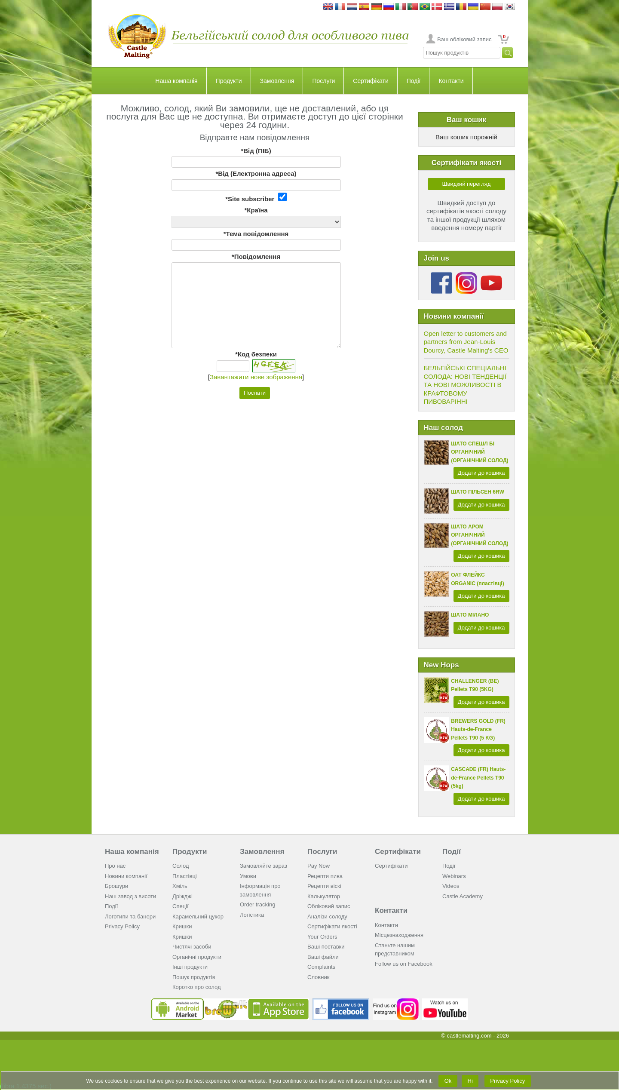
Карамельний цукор (198, 916)
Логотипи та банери (130, 916)
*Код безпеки (256, 354)
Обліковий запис (328, 906)
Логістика (252, 915)
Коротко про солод (196, 987)
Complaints (321, 967)
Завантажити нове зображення (256, 377)
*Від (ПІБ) (256, 150)
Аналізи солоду (327, 916)
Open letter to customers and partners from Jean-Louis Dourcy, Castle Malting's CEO (466, 342)
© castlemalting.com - (475, 1035)
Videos (451, 886)
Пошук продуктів (193, 977)
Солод (180, 866)
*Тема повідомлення (256, 233)
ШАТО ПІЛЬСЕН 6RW (477, 492)
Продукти (229, 80)
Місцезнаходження (399, 935)
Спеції (180, 906)
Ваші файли (323, 957)
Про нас (115, 866)
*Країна (255, 210)
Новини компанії (126, 876)
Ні (470, 1081)
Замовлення (277, 80)
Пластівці (184, 876)
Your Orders (322, 936)
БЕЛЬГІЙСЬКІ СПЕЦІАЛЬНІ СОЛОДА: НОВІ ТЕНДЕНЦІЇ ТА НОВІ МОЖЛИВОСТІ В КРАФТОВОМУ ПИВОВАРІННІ (465, 384)
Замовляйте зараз (263, 866)
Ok (448, 1081)
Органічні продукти (196, 957)
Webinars (454, 876)
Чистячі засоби (191, 946)
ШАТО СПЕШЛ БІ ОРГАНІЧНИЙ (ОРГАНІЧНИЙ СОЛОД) (479, 452)
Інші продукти (190, 967)
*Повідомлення (256, 256)
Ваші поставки (326, 946)
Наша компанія (176, 80)
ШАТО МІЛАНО (470, 615)
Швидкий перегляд (466, 184)
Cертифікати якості (332, 926)
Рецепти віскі (324, 886)
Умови (248, 876)
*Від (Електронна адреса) (255, 173)
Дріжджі (182, 896)
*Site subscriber (256, 198)
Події (414, 80)
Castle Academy (462, 896)
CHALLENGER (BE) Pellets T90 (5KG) (475, 685)
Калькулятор (323, 896)
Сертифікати (370, 80)
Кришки (182, 926)
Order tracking (257, 904)
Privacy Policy (122, 926)
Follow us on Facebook (403, 964)
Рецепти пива (325, 876)
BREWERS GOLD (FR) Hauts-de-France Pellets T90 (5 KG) (478, 729)
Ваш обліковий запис (464, 39)
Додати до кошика (481, 473)
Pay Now (318, 866)
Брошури (116, 886)
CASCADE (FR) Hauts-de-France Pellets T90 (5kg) (478, 777)
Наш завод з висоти (130, 896)
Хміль (179, 886)
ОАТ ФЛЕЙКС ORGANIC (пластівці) (477, 579)
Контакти (450, 80)
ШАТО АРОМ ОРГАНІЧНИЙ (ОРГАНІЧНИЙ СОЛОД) (479, 535)
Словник (318, 977)
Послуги (323, 80)
